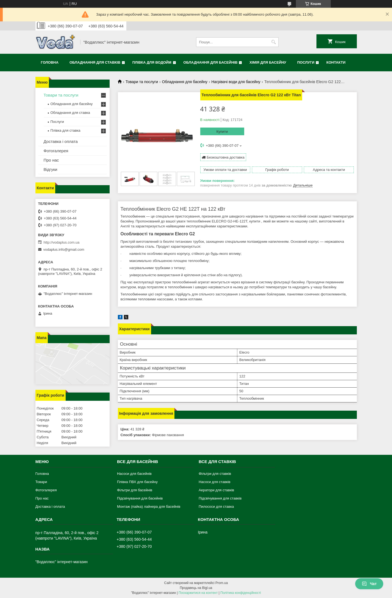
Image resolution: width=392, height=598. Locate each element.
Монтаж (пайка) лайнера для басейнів (148, 506)
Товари (41, 482)
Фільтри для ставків (215, 474)
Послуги (305, 62)
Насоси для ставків (214, 482)
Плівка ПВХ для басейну (137, 482)
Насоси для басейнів (134, 474)
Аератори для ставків (216, 490)
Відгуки (50, 169)
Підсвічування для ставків (220, 498)
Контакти (336, 62)
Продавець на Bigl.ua (196, 588)
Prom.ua (221, 583)
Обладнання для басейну (184, 82)
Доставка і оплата (61, 141)
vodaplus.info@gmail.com (63, 249)
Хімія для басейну (267, 62)
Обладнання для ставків (94, 62)
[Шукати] (274, 42)
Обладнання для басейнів (211, 62)
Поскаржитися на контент (198, 593)
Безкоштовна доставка (225, 157)
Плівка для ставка (65, 130)
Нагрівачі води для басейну (236, 82)
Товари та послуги (142, 82)
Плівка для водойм (151, 62)
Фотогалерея (56, 150)
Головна (50, 62)
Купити (222, 131)
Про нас (51, 160)
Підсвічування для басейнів (140, 498)
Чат (369, 583)
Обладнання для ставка (70, 113)
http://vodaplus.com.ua (62, 242)
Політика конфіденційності (240, 593)
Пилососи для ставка (216, 506)
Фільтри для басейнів (134, 490)
